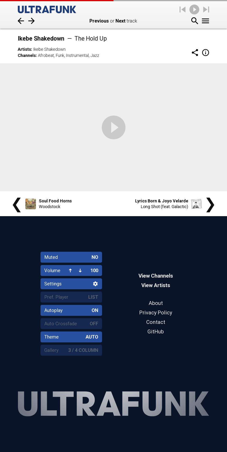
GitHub (155, 332)
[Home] (47, 9)
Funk (60, 55)
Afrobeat (46, 55)
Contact (155, 322)
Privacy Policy (155, 313)
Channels (27, 55)
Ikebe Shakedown (49, 49)
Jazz (94, 55)
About (156, 303)
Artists (24, 49)
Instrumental (77, 55)
